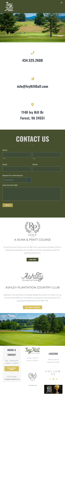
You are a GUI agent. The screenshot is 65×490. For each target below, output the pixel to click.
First (4, 158)
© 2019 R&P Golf (32, 385)
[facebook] (50, 379)
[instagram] (56, 379)
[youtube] (53, 379)
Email (5, 164)
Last (34, 158)
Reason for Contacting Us (13, 175)
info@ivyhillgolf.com (11, 379)
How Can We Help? (10, 185)
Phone (35, 164)
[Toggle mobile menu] (61, 2)
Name (6, 150)
